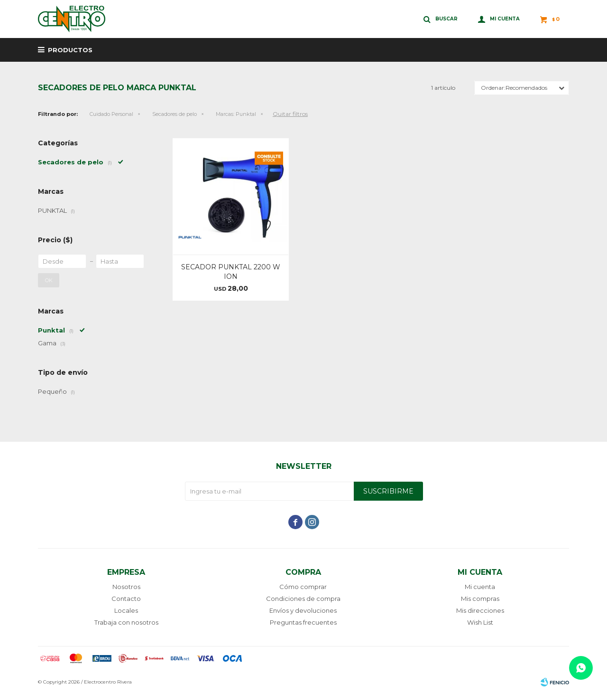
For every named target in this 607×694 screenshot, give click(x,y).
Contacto (126, 598)
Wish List (480, 622)
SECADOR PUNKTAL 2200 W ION (230, 272)
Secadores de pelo (174, 114)
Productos (70, 50)
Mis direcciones (480, 610)
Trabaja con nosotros (126, 622)
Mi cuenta (480, 586)
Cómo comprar (303, 586)
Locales (126, 610)
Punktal (236, 114)
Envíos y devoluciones (303, 610)
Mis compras (480, 598)
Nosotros (126, 586)
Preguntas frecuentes (303, 622)
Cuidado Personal (111, 114)
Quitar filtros (290, 113)
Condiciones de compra (303, 598)
